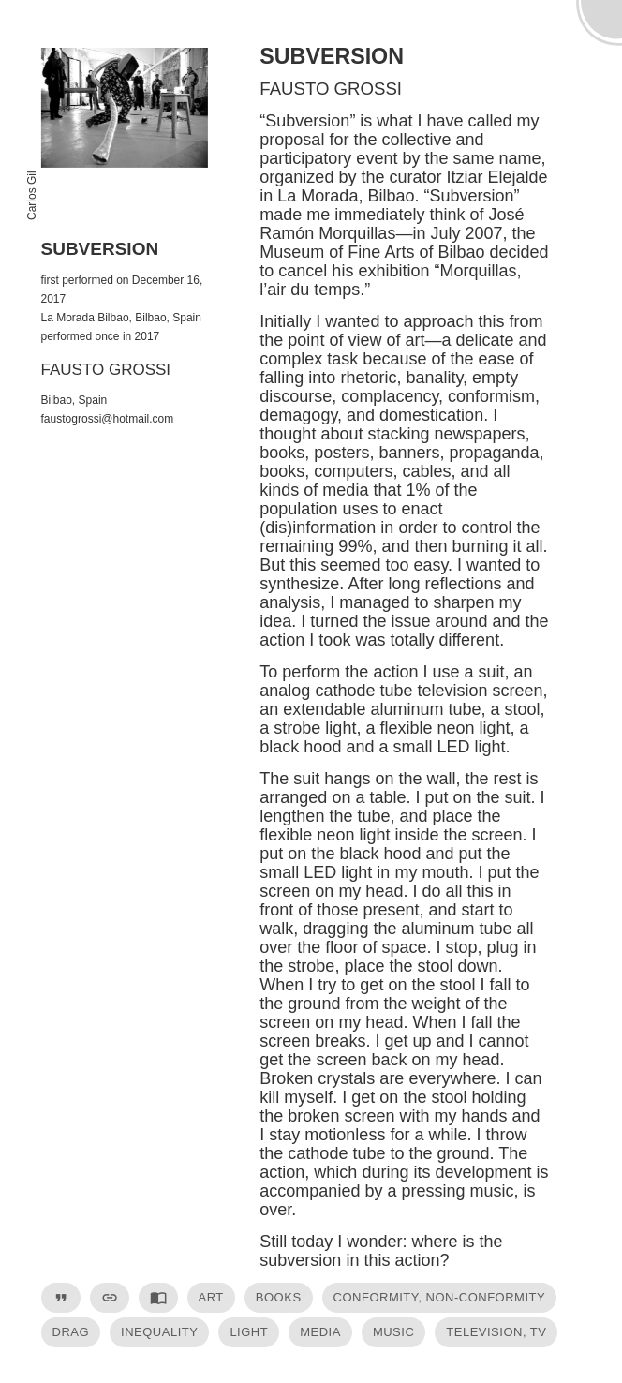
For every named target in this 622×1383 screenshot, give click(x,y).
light (249, 1332)
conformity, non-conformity (439, 1297)
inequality (159, 1332)
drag (71, 1332)
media (320, 1332)
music (393, 1332)
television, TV (496, 1332)
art (211, 1297)
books (279, 1297)
